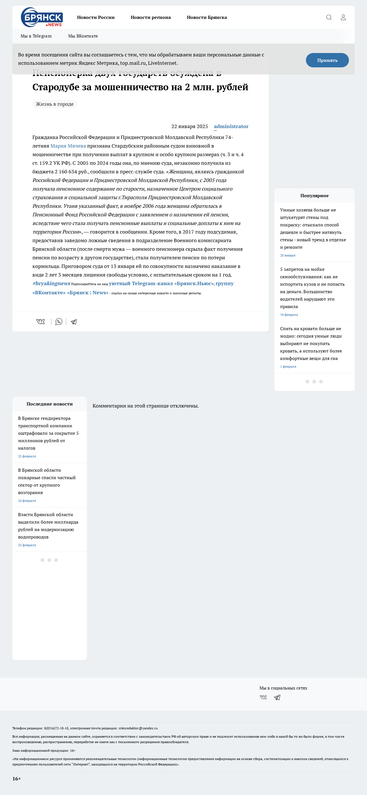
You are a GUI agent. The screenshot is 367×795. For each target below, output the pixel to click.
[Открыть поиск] (329, 17)
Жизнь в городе (55, 104)
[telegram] (75, 322)
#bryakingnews (51, 283)
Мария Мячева (68, 145)
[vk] (41, 322)
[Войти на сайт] (343, 17)
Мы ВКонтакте (83, 36)
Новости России (96, 17)
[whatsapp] (59, 322)
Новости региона (151, 17)
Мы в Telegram (36, 36)
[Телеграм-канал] (277, 697)
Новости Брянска (207, 17)
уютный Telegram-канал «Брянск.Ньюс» (161, 283)
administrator (231, 126)
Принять (327, 60)
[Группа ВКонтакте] (263, 697)
